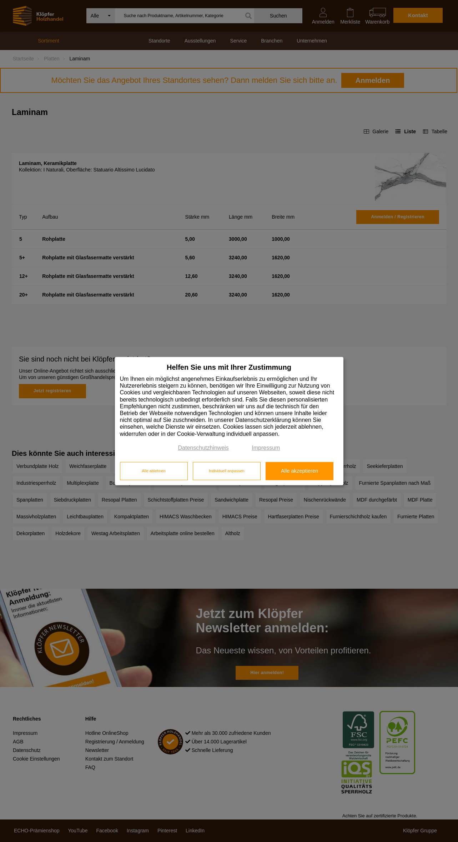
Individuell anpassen (227, 471)
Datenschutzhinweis (203, 448)
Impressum (266, 448)
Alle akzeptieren (299, 471)
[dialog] (229, 421)
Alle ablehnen (154, 471)
